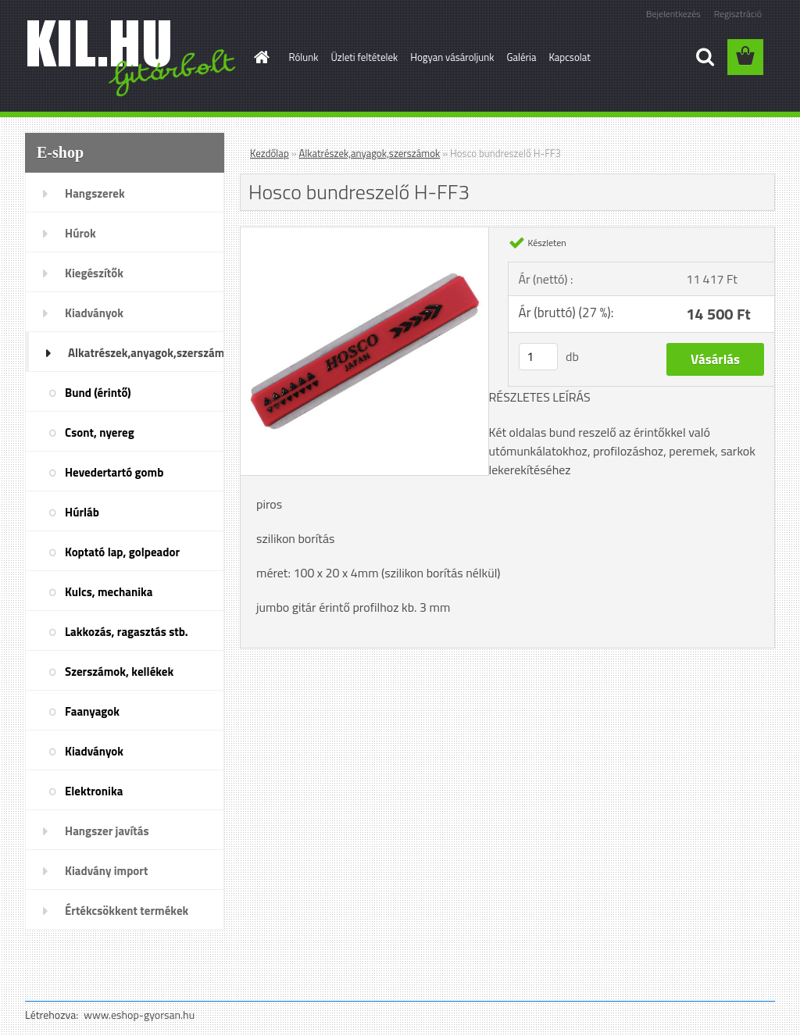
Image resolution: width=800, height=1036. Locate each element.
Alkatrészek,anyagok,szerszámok (146, 353)
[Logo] (132, 58)
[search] (705, 57)
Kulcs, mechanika (108, 592)
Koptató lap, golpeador (122, 552)
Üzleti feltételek (364, 57)
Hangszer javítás (107, 831)
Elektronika (94, 791)
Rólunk (304, 57)
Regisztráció (738, 13)
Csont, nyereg (99, 432)
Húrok (80, 233)
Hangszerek (95, 193)
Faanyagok (92, 711)
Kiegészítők (94, 273)
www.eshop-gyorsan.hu (139, 1014)
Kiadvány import (106, 871)
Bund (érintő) (98, 393)
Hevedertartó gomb (114, 472)
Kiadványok (94, 313)
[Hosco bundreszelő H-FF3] (364, 233)
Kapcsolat (569, 57)
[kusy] (538, 356)
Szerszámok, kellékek (119, 672)
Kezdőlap (269, 153)
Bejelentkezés (673, 13)
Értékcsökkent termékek (126, 911)
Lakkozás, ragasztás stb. (126, 632)
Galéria (521, 57)
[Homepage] (259, 57)
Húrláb (82, 512)
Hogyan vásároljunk (452, 57)
